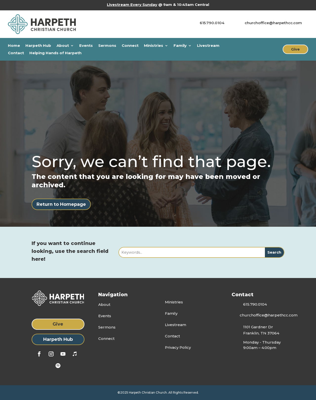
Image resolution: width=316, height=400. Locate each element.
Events (86, 46)
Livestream (208, 46)
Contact (16, 53)
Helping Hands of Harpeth (55, 53)
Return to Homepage (61, 204)
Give (295, 49)
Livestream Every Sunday (132, 4)
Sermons (107, 46)
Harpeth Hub (38, 46)
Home (14, 46)
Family (180, 46)
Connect (130, 46)
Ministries (153, 46)
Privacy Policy (178, 347)
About (63, 46)
